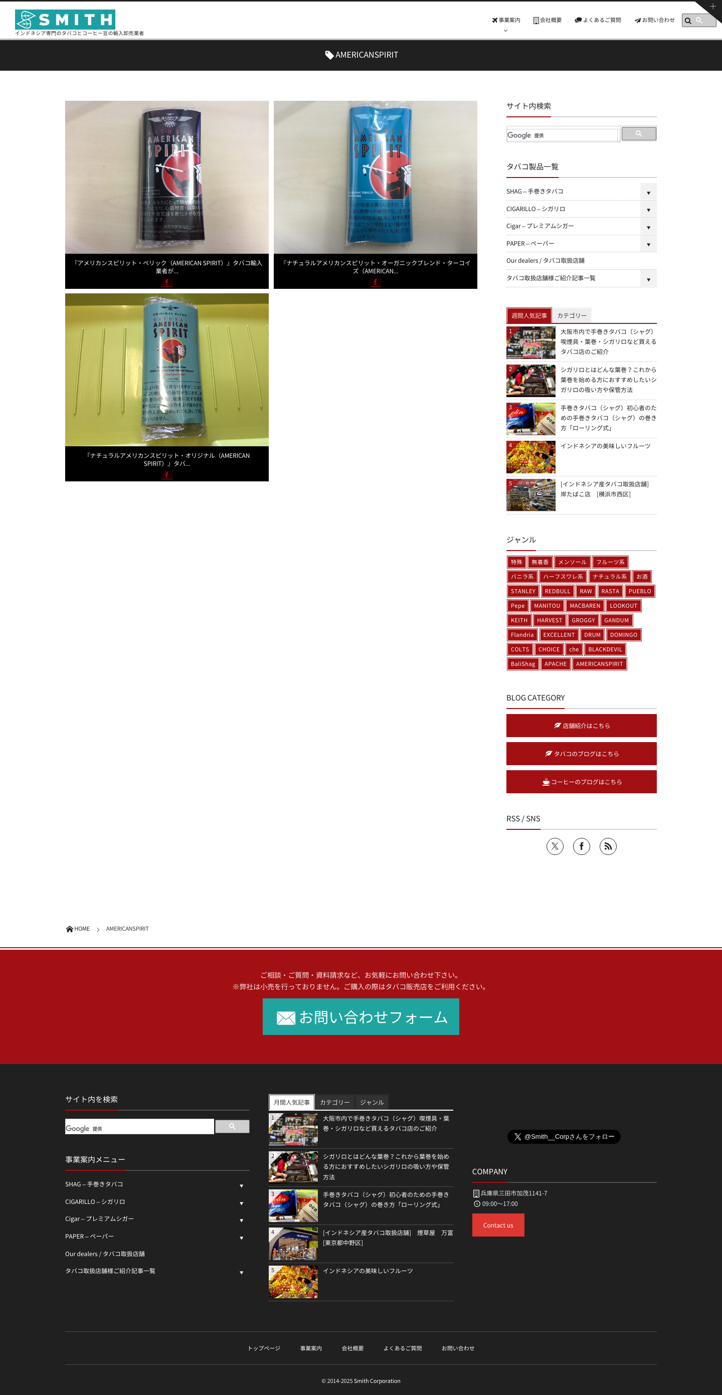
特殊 (516, 562)
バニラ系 (522, 576)
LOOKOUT (623, 605)
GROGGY (583, 620)
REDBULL (558, 591)
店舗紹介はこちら (587, 725)
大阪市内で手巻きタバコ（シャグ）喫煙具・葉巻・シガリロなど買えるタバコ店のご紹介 (609, 341)
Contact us (498, 1225)
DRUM (592, 634)
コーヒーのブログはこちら (586, 781)
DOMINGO (624, 634)
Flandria (522, 634)
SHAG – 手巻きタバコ (535, 191)
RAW (586, 591)
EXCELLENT (559, 634)
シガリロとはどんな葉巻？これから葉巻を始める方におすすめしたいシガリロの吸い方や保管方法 (609, 379)
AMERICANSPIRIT (599, 663)
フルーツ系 (610, 562)
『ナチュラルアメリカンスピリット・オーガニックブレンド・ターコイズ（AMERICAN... (375, 266)
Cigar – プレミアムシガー (540, 225)
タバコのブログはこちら (586, 753)
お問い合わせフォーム (374, 1016)
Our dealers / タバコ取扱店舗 (548, 260)
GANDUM (616, 620)
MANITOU (547, 605)
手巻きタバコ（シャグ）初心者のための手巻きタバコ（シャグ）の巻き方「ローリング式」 (609, 417)
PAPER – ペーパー (530, 243)
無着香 (540, 562)
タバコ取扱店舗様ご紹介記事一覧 (551, 277)
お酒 (642, 576)
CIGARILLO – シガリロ (536, 208)
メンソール (572, 562)
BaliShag (523, 663)
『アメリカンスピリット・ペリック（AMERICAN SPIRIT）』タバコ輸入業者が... (167, 266)
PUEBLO (640, 591)
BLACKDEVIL (605, 649)
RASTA (611, 591)
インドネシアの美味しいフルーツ (606, 445)
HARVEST (550, 620)
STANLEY (523, 591)
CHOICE (549, 649)
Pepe (518, 605)
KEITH (519, 620)
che (574, 649)
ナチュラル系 (610, 576)
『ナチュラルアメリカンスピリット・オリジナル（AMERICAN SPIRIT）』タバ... (167, 459)
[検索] (562, 136)
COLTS (520, 649)
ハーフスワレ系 (563, 576)
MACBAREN (585, 605)
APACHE (556, 663)
